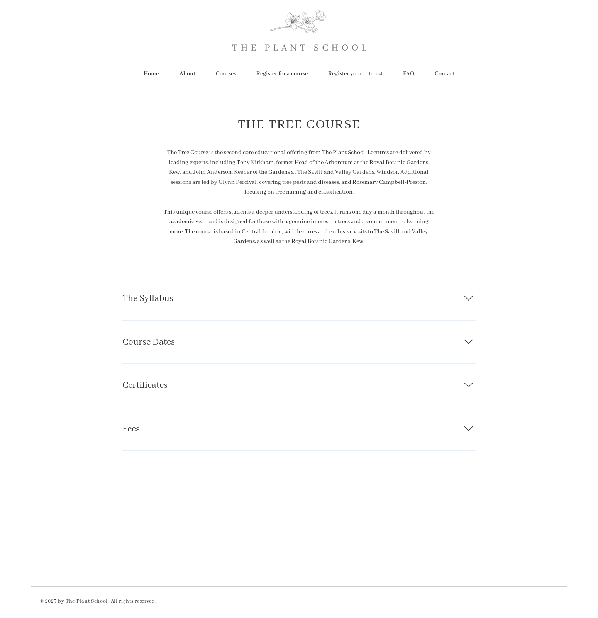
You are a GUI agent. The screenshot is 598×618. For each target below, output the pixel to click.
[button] (226, 73)
